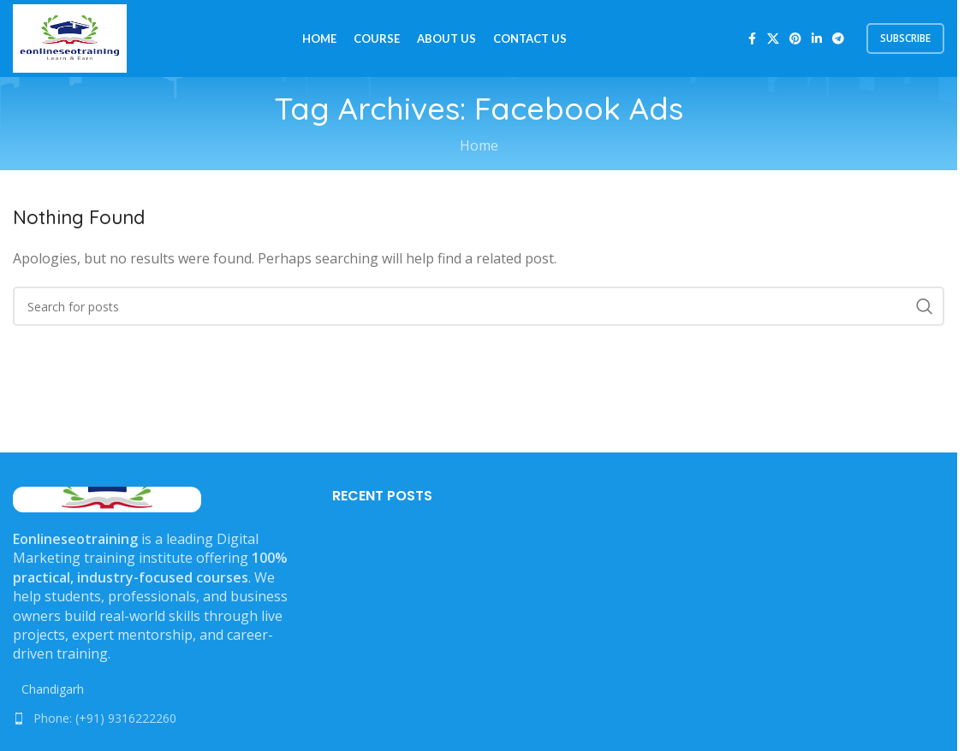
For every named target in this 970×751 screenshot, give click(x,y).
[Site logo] (70, 36)
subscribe (905, 38)
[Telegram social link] (838, 38)
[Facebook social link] (751, 38)
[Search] (478, 306)
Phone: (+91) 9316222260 (104, 718)
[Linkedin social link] (816, 38)
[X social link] (773, 38)
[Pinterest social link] (795, 38)
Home (479, 145)
